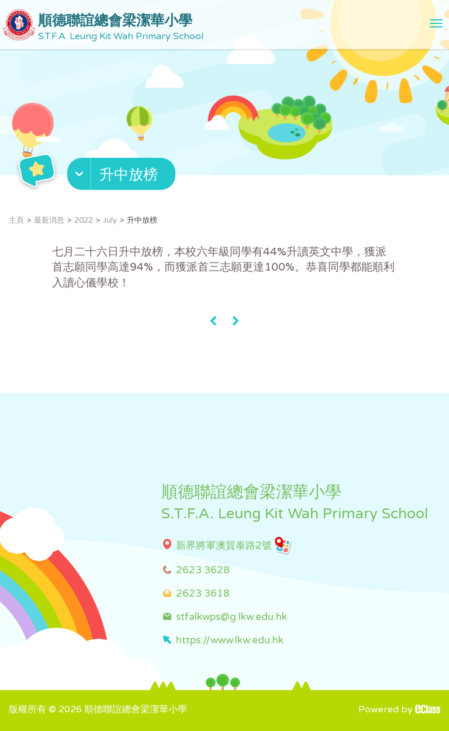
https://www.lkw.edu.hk (230, 640)
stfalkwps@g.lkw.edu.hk (231, 617)
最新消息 (49, 220)
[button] (122, 176)
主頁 (16, 220)
